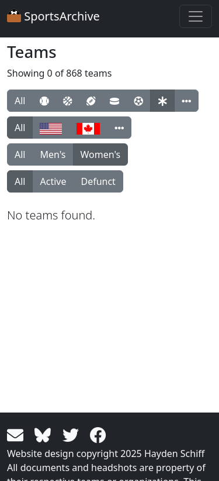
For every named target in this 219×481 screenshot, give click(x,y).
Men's (52, 154)
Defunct (98, 181)
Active (53, 181)
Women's (101, 154)
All (20, 100)
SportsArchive (53, 16)
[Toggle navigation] (195, 16)
